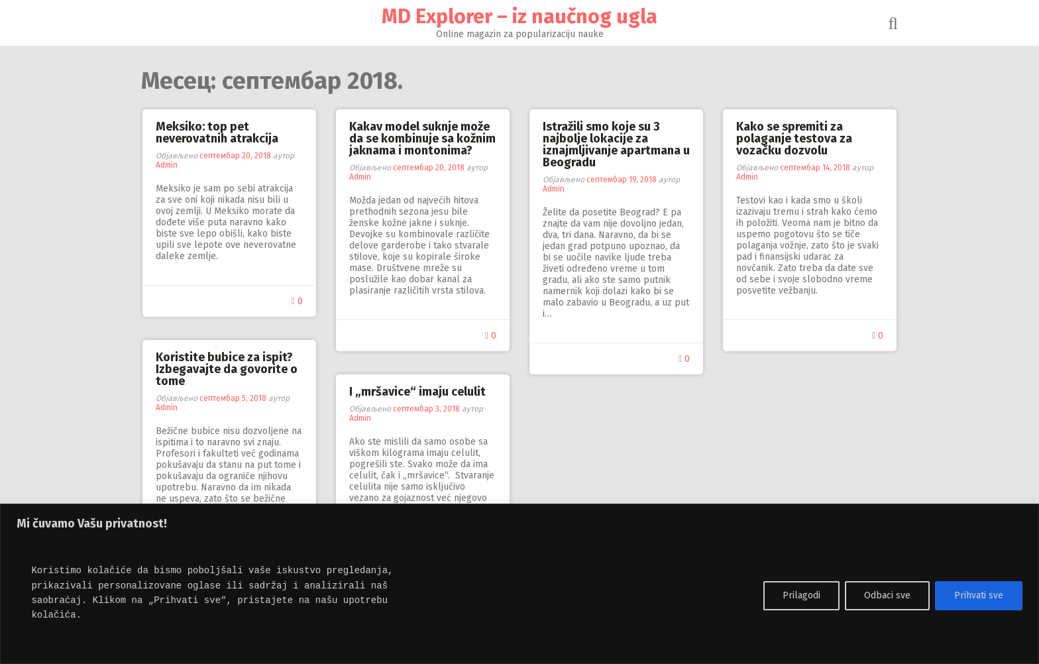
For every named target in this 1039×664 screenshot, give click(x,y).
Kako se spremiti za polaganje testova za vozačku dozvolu (794, 138)
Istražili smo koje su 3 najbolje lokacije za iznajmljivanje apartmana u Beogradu (616, 144)
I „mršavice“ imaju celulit (417, 391)
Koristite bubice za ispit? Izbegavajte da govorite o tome (227, 369)
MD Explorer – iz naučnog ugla (519, 16)
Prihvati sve (978, 595)
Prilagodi (801, 595)
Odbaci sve (887, 595)
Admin (167, 165)
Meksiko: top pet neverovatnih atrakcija (217, 132)
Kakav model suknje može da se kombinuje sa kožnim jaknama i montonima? (422, 138)
